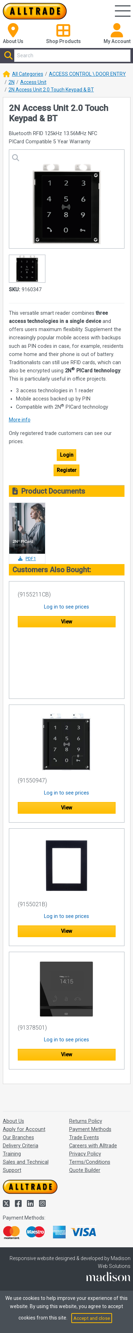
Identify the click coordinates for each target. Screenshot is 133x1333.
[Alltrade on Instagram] (42, 1203)
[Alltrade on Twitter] (7, 1203)
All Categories (27, 74)
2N (12, 82)
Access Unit (33, 82)
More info (20, 420)
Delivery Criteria (20, 1146)
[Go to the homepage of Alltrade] (35, 11)
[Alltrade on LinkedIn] (31, 1203)
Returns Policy (85, 1121)
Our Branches (18, 1138)
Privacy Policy (85, 1154)
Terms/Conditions (89, 1162)
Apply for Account (24, 1129)
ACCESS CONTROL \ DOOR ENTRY (87, 74)
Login (66, 455)
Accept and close (91, 1318)
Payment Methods (90, 1129)
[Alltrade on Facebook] (19, 1203)
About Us (13, 1121)
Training (12, 1154)
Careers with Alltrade (93, 1146)
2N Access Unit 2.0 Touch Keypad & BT (51, 89)
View (66, 622)
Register (67, 470)
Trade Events (84, 1138)
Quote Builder (84, 1170)
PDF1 (27, 558)
